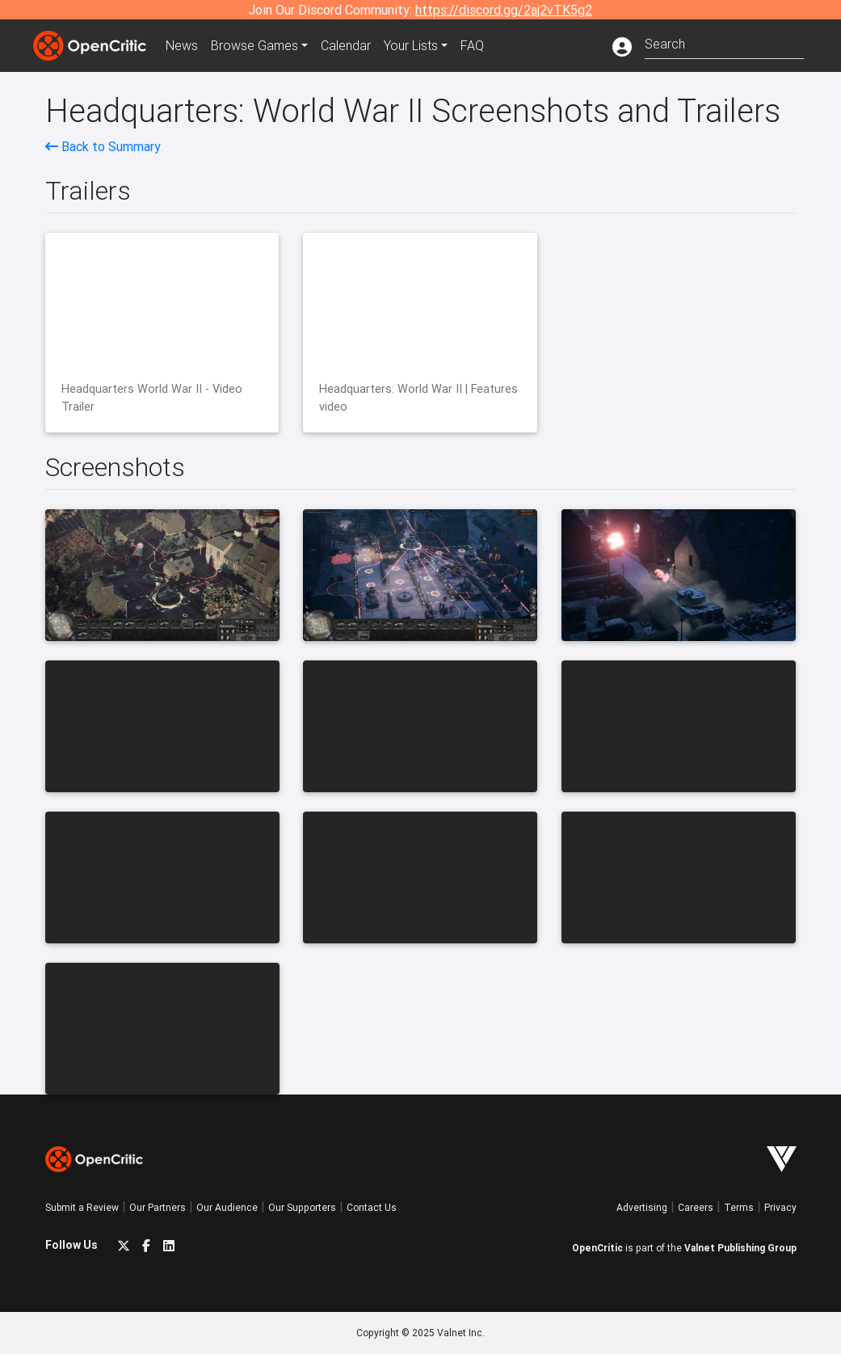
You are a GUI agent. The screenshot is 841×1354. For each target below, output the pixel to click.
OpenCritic (597, 1248)
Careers (695, 1207)
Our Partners (157, 1207)
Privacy (780, 1207)
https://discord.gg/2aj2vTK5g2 (503, 10)
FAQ (472, 45)
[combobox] (724, 42)
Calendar (346, 45)
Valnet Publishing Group (740, 1248)
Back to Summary (103, 146)
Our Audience (227, 1207)
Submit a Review (82, 1207)
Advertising (641, 1207)
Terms (739, 1207)
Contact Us (372, 1207)
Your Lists (411, 45)
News (182, 45)
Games (254, 45)
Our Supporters (302, 1207)
